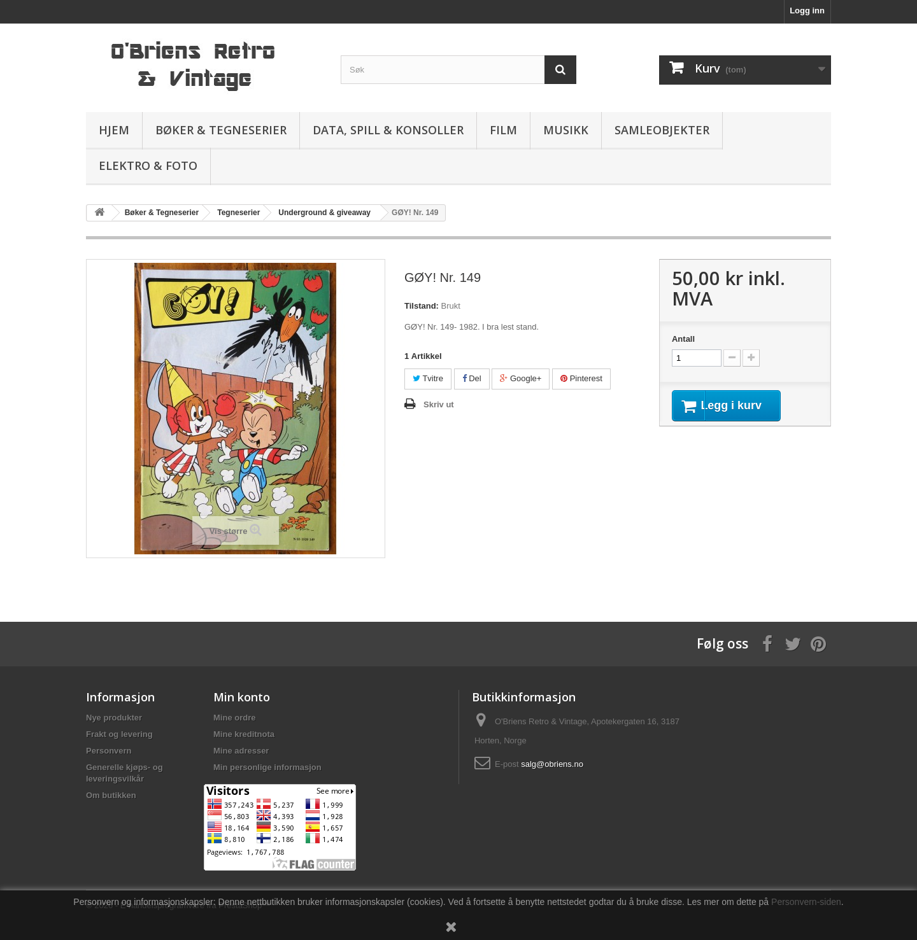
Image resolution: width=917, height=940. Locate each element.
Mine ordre (234, 717)
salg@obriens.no (552, 764)
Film (503, 129)
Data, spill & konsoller (388, 129)
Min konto (241, 697)
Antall (683, 339)
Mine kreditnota (243, 734)
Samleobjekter (662, 129)
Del (471, 378)
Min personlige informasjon (267, 767)
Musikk (565, 129)
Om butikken (111, 795)
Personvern (109, 750)
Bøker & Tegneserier (221, 129)
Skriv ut (438, 404)
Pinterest (581, 378)
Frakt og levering (119, 734)
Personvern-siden (806, 902)
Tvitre (428, 378)
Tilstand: (421, 306)
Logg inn (807, 10)
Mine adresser (241, 750)
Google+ (520, 378)
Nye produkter (114, 717)
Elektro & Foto (148, 165)
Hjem (114, 129)
